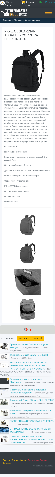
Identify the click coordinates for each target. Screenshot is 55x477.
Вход (41, 2)
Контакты (7, 463)
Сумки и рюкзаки (33, 20)
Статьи (15, 460)
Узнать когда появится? (30, 338)
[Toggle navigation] (48, 14)
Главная (7, 20)
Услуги (23, 460)
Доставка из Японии (37, 460)
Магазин (18, 20)
